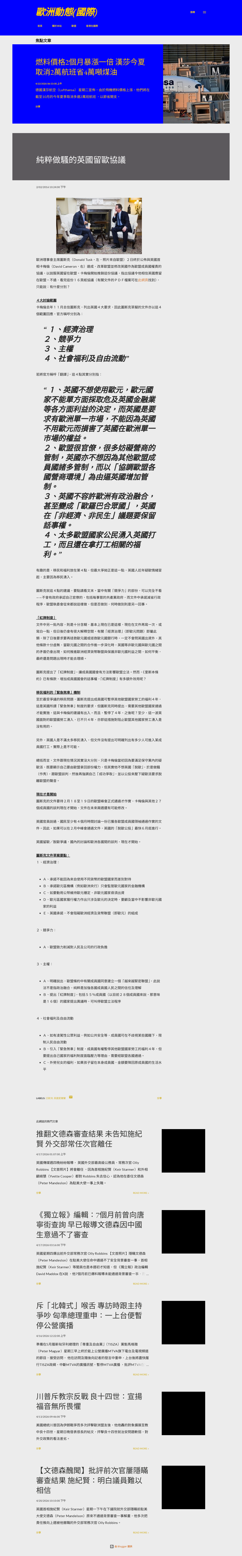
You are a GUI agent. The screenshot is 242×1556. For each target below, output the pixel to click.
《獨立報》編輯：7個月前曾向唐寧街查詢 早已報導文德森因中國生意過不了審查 (90, 1225)
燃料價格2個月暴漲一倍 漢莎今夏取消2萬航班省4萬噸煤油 (90, 67)
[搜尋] (192, 12)
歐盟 (71, 25)
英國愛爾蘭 (60, 1098)
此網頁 (143, 280)
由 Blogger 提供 (121, 1546)
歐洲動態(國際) (66, 12)
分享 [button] (37, 106)
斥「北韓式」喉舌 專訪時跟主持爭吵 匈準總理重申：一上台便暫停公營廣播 (89, 1315)
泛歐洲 (49, 1098)
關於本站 (55, 25)
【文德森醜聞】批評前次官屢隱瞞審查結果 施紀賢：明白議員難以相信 (92, 1480)
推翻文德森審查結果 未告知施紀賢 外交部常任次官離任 (89, 1139)
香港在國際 (90, 25)
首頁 (37, 25)
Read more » (141, 1192)
